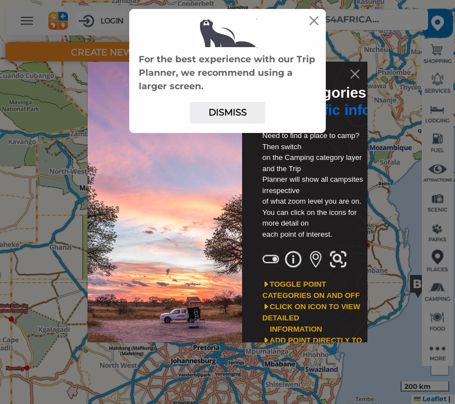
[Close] (314, 20)
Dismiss (227, 112)
